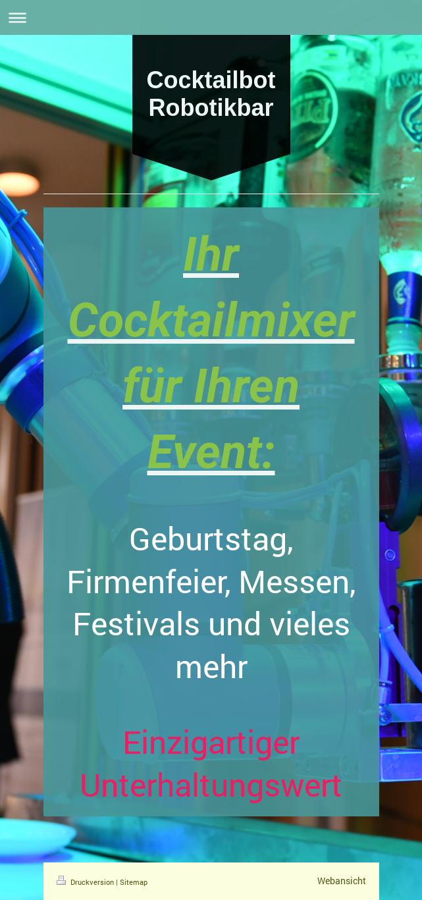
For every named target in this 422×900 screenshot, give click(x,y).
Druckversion (86, 882)
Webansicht (341, 880)
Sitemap (133, 882)
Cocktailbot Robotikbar (210, 93)
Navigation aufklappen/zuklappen (211, 17)
